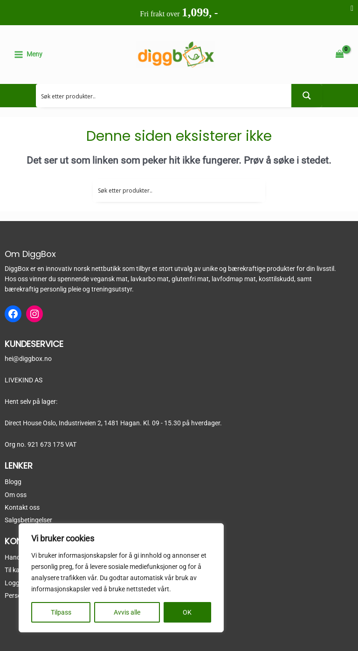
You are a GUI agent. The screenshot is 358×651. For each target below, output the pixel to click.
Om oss (16, 495)
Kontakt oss (22, 507)
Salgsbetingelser (28, 520)
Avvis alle (127, 612)
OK (187, 612)
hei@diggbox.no (28, 358)
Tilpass (61, 612)
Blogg (13, 481)
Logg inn (17, 583)
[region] (121, 577)
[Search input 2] (164, 95)
